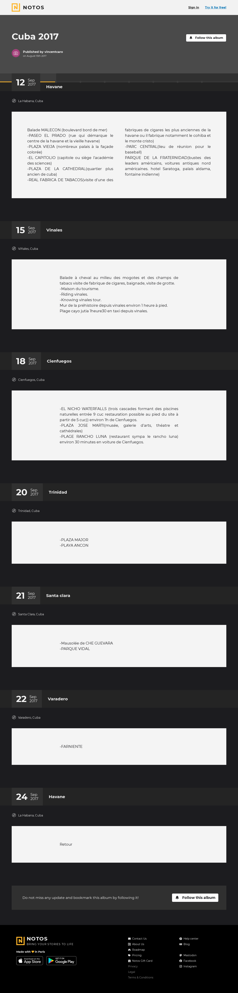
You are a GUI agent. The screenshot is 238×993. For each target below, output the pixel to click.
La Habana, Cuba (27, 101)
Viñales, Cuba (25, 252)
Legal (131, 990)
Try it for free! (215, 7)
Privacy (133, 985)
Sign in (193, 7)
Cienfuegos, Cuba (28, 387)
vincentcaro (53, 52)
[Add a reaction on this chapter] (112, 211)
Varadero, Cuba (26, 736)
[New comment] (126, 211)
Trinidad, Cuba (25, 522)
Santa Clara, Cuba (28, 629)
